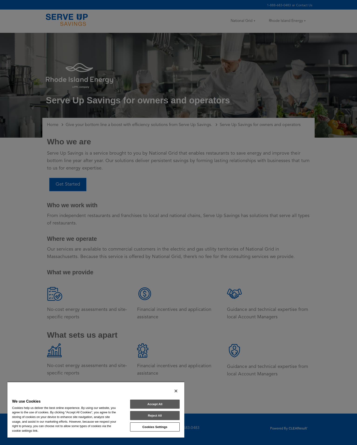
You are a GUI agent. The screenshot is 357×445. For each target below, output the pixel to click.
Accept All (154, 404)
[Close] (176, 391)
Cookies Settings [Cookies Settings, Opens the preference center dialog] (155, 427)
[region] (95, 410)
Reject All (155, 415)
